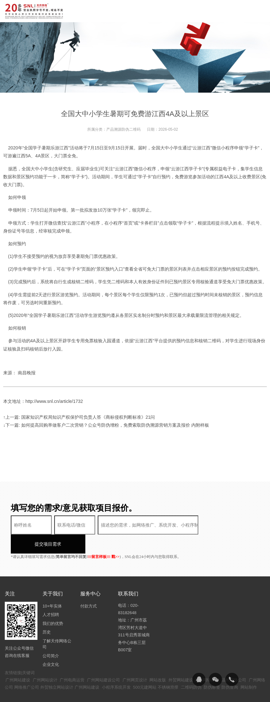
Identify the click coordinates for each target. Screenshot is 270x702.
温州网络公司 (233, 661)
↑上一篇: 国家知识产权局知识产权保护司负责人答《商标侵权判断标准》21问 (79, 417)
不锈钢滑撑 (168, 668)
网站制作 (248, 668)
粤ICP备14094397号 (161, 692)
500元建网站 (144, 668)
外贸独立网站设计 (56, 668)
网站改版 (157, 661)
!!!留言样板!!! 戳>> (104, 537)
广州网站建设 (17, 661)
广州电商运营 (72, 661)
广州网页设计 (134, 661)
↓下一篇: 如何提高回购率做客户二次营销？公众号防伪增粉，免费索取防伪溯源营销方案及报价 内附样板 (106, 425)
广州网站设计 (45, 661)
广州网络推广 (206, 661)
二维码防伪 (191, 668)
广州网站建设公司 (103, 661)
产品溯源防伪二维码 (123, 129)
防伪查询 (229, 668)
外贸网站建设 (180, 661)
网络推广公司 (26, 668)
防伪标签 (212, 668)
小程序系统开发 (116, 668)
